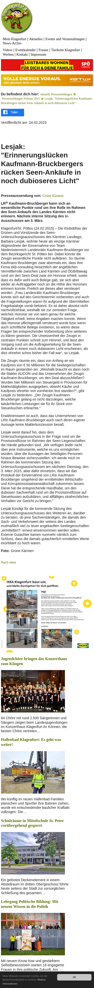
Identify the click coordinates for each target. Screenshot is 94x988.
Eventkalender (25, 50)
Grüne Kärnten (52, 196)
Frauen (43, 50)
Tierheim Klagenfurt (65, 50)
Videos (8, 50)
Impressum (38, 54)
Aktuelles (36, 39)
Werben (8, 54)
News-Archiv (12, 43)
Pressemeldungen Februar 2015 (21, 98)
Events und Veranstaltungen (64, 39)
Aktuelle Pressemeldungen (56, 94)
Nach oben (8, 562)
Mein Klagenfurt (14, 39)
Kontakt (22, 54)
